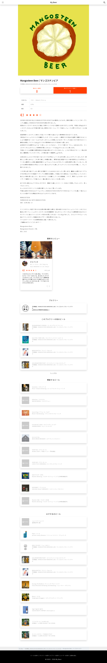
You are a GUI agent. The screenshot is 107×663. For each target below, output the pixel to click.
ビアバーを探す (54, 655)
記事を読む (73, 655)
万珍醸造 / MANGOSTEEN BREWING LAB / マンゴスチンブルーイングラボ (38, 84)
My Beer (53, 2)
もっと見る (53, 373)
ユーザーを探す (64, 655)
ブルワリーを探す (44, 655)
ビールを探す (34, 655)
